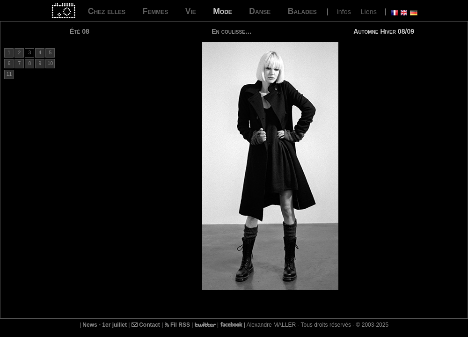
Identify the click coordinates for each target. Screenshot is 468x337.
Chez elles (106, 11)
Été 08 (79, 31)
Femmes (155, 11)
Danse (260, 11)
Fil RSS (177, 325)
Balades (302, 11)
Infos (343, 11)
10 (50, 63)
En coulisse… (232, 31)
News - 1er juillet (104, 325)
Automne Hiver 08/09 (383, 31)
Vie (190, 11)
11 (9, 74)
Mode (222, 11)
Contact (146, 325)
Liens (368, 11)
